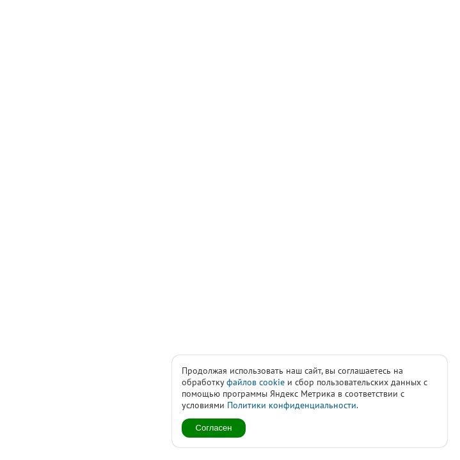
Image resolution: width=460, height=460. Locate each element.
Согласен (214, 428)
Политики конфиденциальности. (292, 405)
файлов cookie (255, 382)
